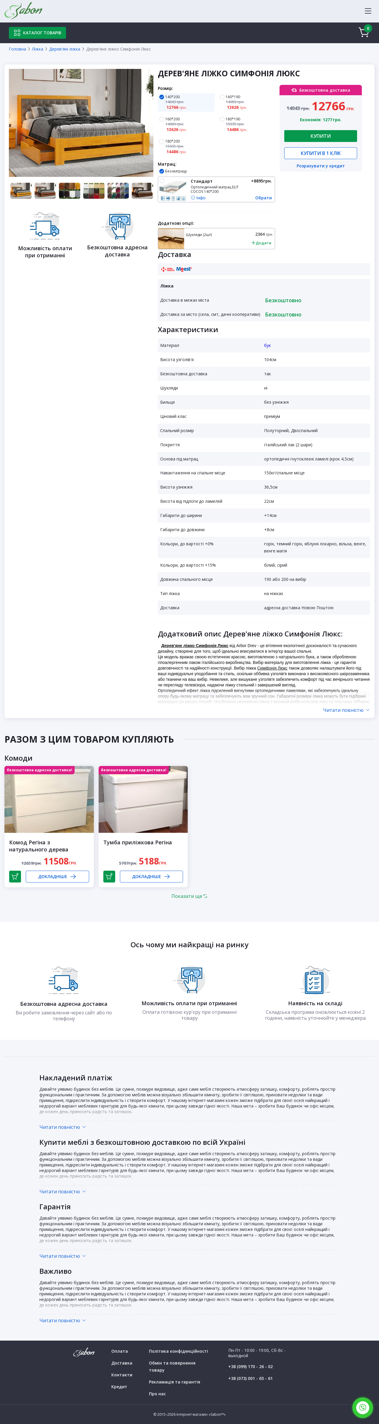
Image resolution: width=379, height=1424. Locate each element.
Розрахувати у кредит (321, 166)
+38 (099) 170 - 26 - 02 (250, 1366)
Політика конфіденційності (178, 1351)
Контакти (121, 1375)
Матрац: (167, 164)
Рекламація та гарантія (174, 1382)
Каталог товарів (37, 32)
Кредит (119, 1386)
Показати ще (189, 896)
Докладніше (57, 876)
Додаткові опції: (176, 223)
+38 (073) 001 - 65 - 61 (250, 1378)
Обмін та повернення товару (172, 1366)
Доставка (121, 1363)
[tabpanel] (81, 123)
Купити (321, 136)
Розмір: (165, 88)
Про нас (157, 1393)
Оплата (119, 1351)
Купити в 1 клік (321, 153)
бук (267, 345)
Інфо (198, 197)
